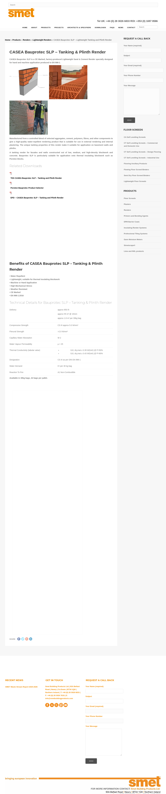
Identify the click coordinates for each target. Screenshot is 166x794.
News (120, 27)
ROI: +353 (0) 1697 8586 (144, 21)
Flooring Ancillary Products (135, 164)
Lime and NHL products (134, 251)
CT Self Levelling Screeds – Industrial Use (141, 158)
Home (24, 27)
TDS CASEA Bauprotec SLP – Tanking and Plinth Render (36, 178)
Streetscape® (129, 245)
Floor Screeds (130, 198)
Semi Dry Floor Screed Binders (137, 175)
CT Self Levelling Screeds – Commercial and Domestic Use (141, 144)
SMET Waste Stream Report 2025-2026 (21, 687)
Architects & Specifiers (79, 27)
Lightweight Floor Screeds (135, 181)
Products (46, 27)
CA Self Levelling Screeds (135, 137)
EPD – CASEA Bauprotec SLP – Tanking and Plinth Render (37, 198)
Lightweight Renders (42, 40)
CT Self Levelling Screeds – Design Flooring (142, 152)
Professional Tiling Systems (135, 234)
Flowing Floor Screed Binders (136, 170)
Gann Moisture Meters (133, 239)
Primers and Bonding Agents (136, 216)
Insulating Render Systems (135, 228)
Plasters (127, 204)
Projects (59, 27)
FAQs (112, 27)
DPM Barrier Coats (132, 222)
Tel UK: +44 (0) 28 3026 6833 (113, 21)
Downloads (100, 27)
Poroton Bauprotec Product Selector (27, 188)
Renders (26, 40)
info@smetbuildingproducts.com (59, 698)
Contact (131, 27)
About (34, 27)
